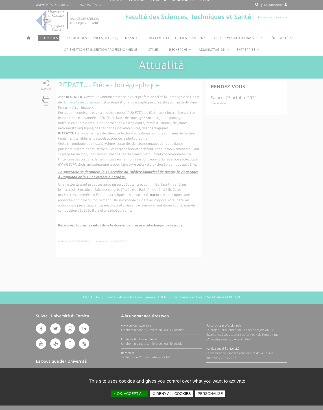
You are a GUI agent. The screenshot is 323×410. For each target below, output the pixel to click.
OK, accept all (129, 394)
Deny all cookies (172, 394)
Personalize (210, 394)
